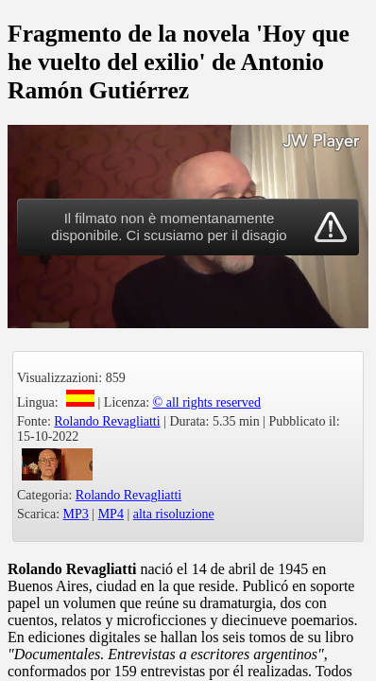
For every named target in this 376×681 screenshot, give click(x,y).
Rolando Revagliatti (107, 421)
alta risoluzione (173, 514)
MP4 (111, 514)
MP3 (76, 514)
